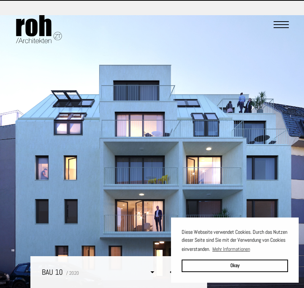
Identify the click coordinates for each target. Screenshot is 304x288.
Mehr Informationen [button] (231, 249)
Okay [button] (234, 266)
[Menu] (281, 29)
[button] (99, 272)
